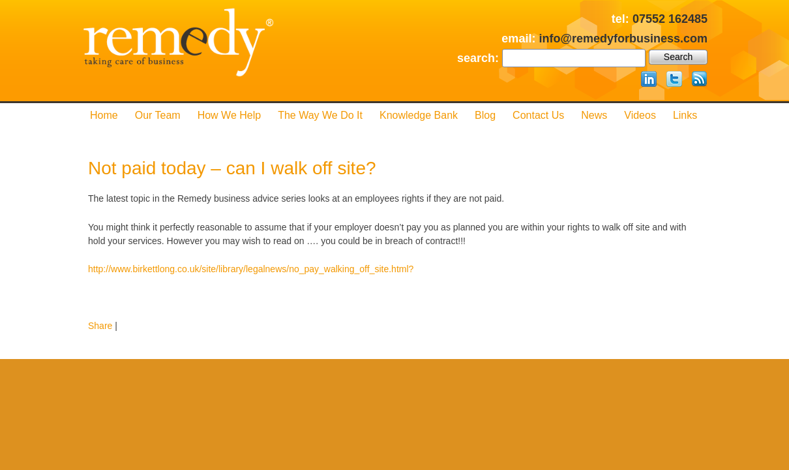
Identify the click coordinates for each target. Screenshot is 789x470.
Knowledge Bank (419, 115)
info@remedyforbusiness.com (623, 38)
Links (685, 115)
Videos (640, 115)
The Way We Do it (320, 115)
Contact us (538, 115)
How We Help (229, 115)
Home (104, 115)
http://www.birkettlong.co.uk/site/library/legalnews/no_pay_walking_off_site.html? (250, 269)
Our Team (158, 115)
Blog (485, 115)
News (594, 115)
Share (100, 326)
